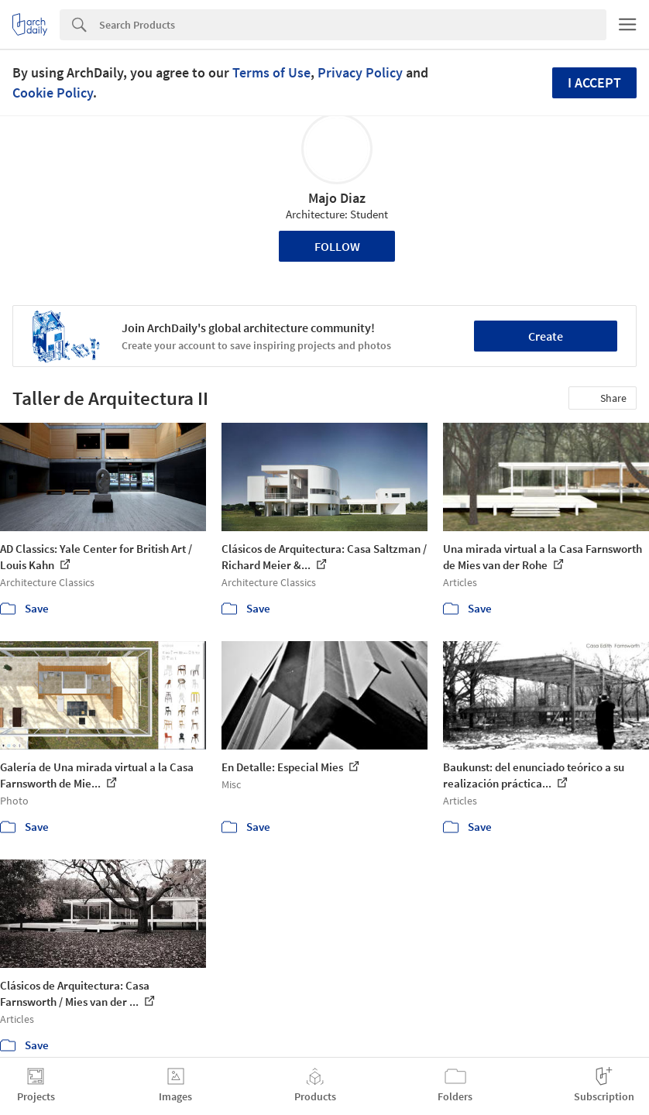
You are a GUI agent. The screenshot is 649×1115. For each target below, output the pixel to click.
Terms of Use (271, 72)
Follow (337, 246)
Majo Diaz (337, 198)
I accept (594, 82)
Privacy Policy (360, 72)
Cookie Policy (52, 92)
